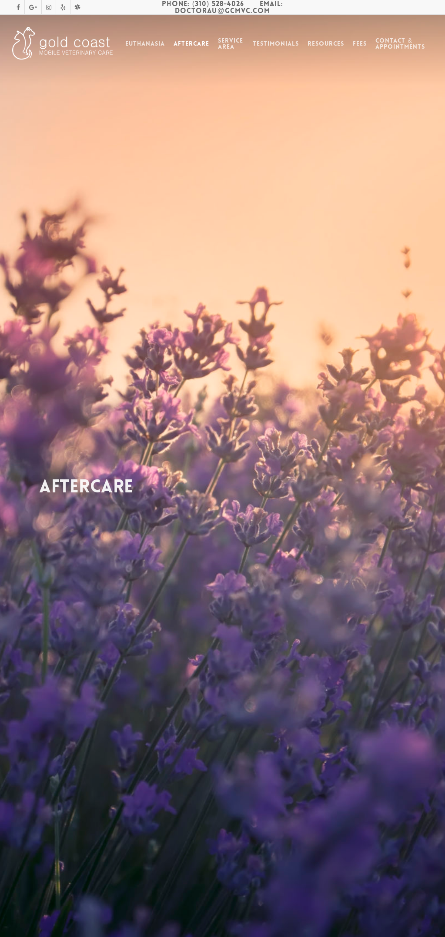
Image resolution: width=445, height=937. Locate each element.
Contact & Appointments (400, 43)
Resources (326, 43)
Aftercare (191, 43)
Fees (360, 43)
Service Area (230, 43)
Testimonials (276, 43)
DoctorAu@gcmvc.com (222, 10)
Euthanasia (145, 43)
